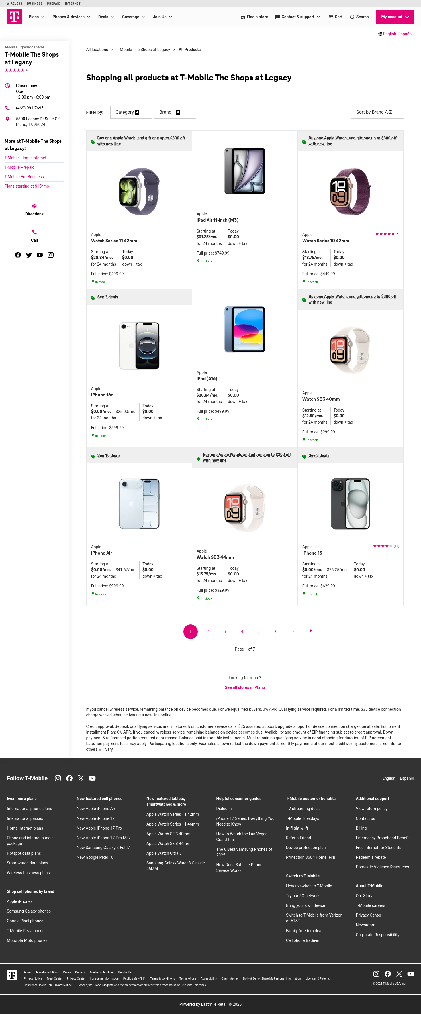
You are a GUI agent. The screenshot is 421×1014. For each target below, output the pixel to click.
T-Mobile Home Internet (25, 158)
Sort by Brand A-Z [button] (377, 112)
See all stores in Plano (245, 687)
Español (405, 34)
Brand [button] (165, 112)
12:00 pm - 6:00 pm (33, 91)
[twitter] (29, 254)
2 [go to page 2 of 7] (207, 631)
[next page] (311, 631)
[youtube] (39, 254)
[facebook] (18, 254)
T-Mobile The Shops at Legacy (143, 49)
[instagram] (50, 254)
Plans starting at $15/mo (27, 186)
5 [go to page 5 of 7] (259, 631)
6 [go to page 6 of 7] (276, 631)
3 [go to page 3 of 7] (225, 631)
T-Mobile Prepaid (19, 167)
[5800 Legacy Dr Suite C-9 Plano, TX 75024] (34, 121)
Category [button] (124, 112)
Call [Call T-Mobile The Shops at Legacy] (34, 236)
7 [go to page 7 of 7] (293, 631)
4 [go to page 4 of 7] (242, 631)
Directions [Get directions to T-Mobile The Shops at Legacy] (34, 209)
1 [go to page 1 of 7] (190, 631)
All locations (97, 49)
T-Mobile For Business (24, 176)
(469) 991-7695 (24, 108)
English (389, 34)
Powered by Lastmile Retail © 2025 (210, 1004)
